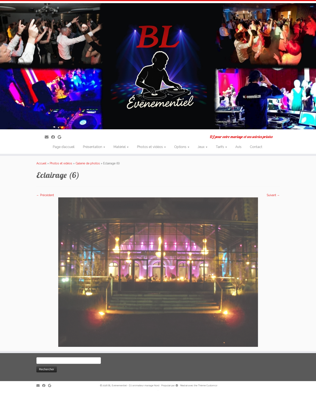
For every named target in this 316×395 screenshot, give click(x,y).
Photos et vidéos (151, 147)
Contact (256, 147)
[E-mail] (48, 137)
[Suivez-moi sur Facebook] (54, 137)
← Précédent (45, 195)
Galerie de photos (88, 163)
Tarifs (221, 147)
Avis (238, 147)
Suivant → (273, 195)
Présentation (94, 147)
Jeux (202, 147)
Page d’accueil (63, 147)
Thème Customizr (207, 385)
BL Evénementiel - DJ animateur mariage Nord (133, 385)
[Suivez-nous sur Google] (61, 137)
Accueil (41, 163)
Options (181, 147)
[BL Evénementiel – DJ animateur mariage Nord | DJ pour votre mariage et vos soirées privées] (158, 66)
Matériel (121, 147)
